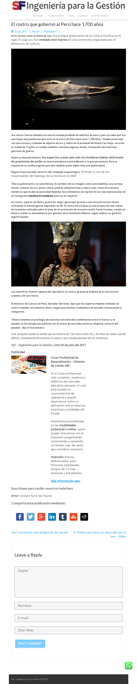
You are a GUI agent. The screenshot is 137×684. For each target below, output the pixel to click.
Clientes (83, 15)
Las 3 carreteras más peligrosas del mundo (39, 532)
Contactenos (99, 15)
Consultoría (57, 15)
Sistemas (39, 15)
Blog (72, 15)
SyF (37, 31)
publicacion (50, 31)
